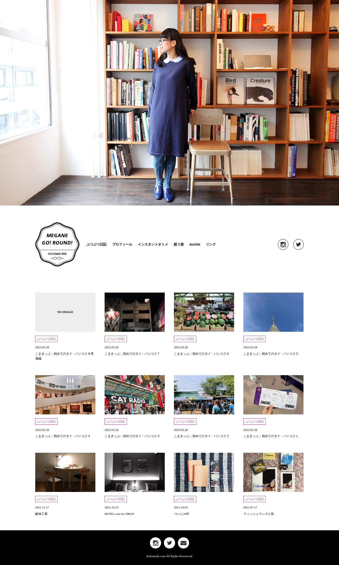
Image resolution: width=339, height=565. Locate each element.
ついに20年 (181, 513)
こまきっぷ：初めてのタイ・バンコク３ (132, 436)
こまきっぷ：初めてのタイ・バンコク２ (201, 436)
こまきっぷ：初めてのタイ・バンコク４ (63, 436)
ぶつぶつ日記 (96, 244)
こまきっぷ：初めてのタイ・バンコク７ (132, 353)
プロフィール (122, 244)
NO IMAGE (65, 312)
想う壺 (179, 244)
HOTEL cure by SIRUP (119, 513)
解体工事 (41, 513)
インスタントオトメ (153, 244)
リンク (211, 244)
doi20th (194, 244)
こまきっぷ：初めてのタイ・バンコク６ (201, 353)
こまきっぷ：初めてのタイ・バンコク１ (271, 436)
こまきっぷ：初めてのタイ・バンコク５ (271, 353)
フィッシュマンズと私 (258, 513)
